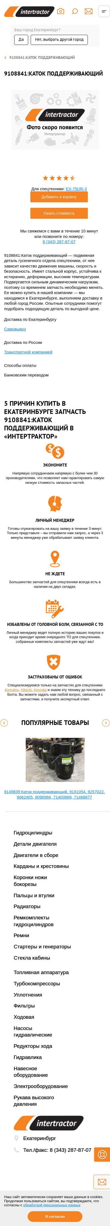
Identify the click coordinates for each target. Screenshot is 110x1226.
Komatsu (12, 690)
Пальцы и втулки (34, 895)
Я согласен (55, 1217)
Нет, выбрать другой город (59, 39)
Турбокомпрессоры (37, 983)
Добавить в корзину (59, 197)
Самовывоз (15, 329)
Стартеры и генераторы (42, 946)
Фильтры (24, 1006)
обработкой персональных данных (51, 1205)
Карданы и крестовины (41, 866)
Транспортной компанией (28, 352)
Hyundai (40, 690)
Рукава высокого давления (34, 1101)
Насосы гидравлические (33, 1031)
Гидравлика (28, 1057)
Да (21, 39)
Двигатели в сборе (36, 855)
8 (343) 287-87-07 (59, 241)
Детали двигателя (35, 844)
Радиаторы (27, 906)
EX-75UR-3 (76, 188)
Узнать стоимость (59, 213)
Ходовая (24, 1017)
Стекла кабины (32, 958)
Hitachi (26, 690)
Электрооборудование (41, 1086)
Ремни (21, 935)
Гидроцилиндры (33, 833)
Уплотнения (28, 995)
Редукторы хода (33, 1046)
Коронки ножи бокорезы (30, 880)
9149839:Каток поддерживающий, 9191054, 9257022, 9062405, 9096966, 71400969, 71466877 (54, 794)
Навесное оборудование (31, 1072)
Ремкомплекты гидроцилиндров (34, 921)
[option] (55, 119)
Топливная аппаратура (41, 972)
